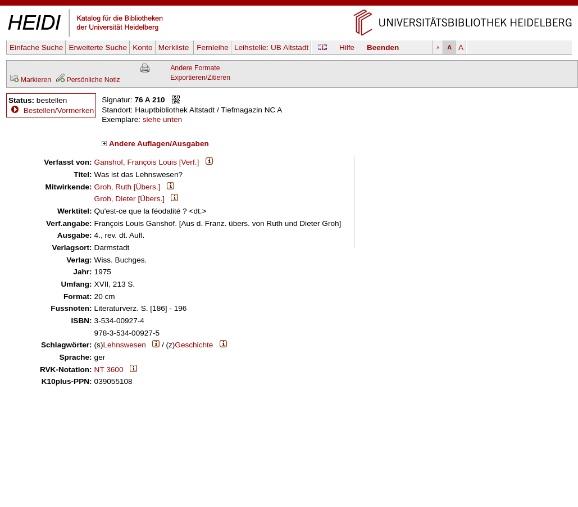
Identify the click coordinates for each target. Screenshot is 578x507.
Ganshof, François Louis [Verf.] (146, 162)
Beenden (383, 47)
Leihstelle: (271, 47)
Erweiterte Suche (98, 47)
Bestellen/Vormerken (59, 110)
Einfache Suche (36, 47)
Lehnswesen (124, 345)
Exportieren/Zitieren (200, 78)
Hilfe (346, 47)
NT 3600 (109, 369)
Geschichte (194, 345)
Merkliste (174, 47)
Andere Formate (195, 68)
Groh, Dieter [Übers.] (129, 198)
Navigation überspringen (289, 4)
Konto (143, 47)
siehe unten (162, 119)
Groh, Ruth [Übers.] (127, 187)
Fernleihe (213, 47)
